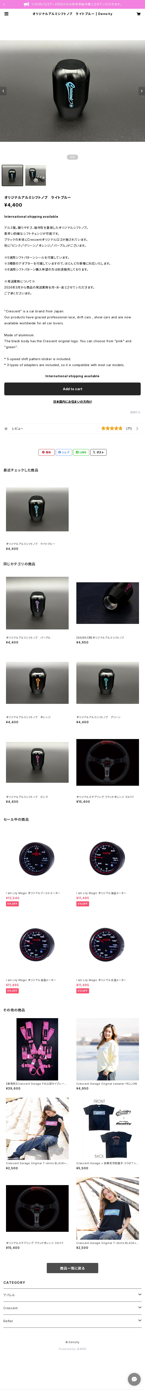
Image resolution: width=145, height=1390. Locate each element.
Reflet (8, 1321)
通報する (135, 412)
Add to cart (72, 389)
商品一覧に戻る (72, 1268)
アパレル (9, 1295)
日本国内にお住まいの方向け (72, 401)
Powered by (72, 1349)
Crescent (10, 1308)
